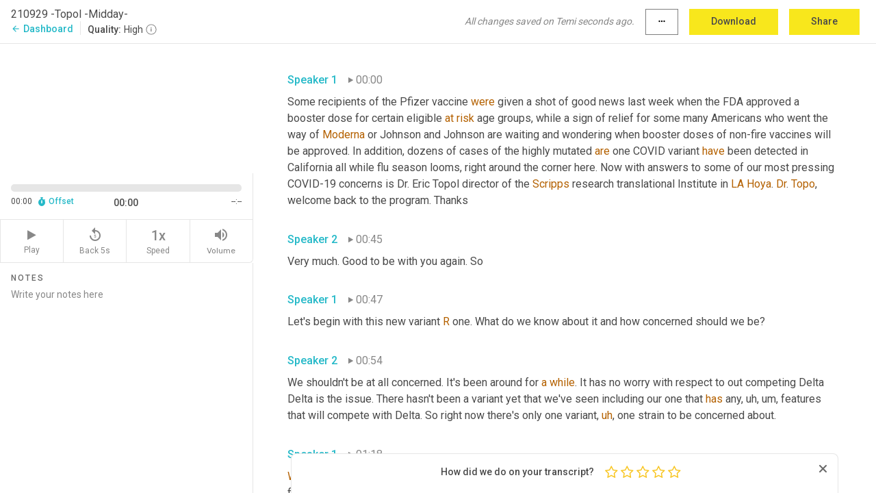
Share (824, 21)
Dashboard (42, 28)
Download (733, 21)
